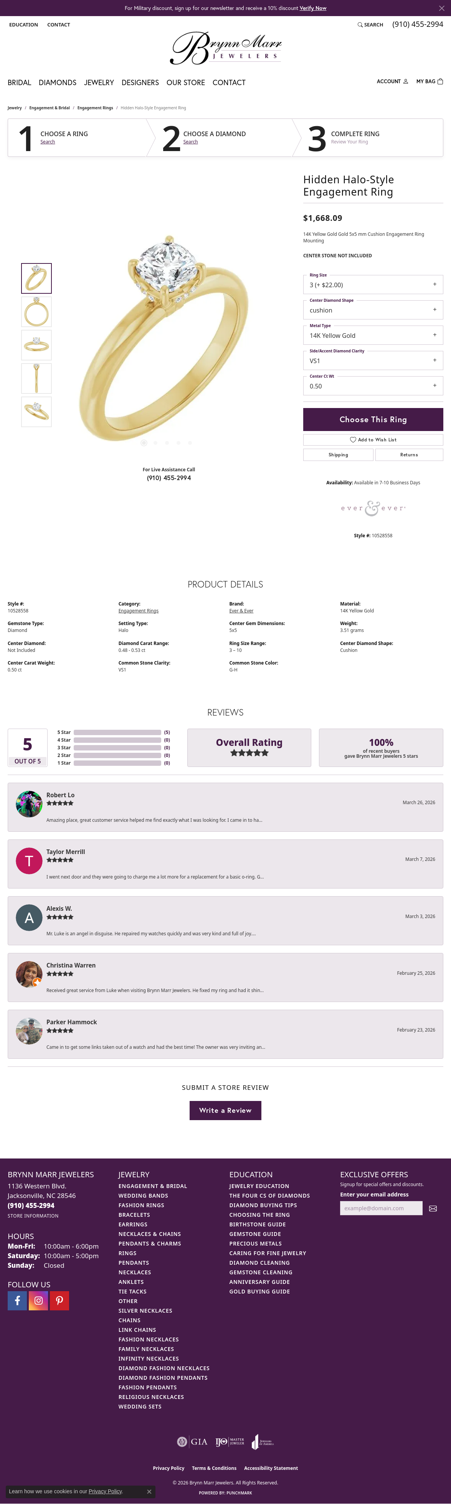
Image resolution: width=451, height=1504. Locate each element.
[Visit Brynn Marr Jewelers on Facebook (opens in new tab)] (17, 1300)
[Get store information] (33, 1216)
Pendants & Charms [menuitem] (150, 1243)
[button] (23, 24)
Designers (140, 82)
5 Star (64, 732)
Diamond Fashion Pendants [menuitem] (163, 1377)
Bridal (19, 82)
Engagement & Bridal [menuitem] (153, 1186)
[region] (167, 345)
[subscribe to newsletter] (433, 1208)
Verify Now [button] (313, 8)
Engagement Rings (95, 107)
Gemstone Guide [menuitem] (255, 1233)
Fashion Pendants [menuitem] (148, 1387)
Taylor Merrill (65, 852)
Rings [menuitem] (128, 1253)
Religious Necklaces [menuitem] (151, 1396)
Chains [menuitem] (130, 1320)
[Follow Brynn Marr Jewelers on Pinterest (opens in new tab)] (59, 1300)
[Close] (441, 8)
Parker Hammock (71, 1022)
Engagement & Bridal (50, 107)
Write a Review (225, 1110)
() (167, 732)
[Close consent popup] (149, 1491)
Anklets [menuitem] (131, 1281)
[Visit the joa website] (263, 1441)
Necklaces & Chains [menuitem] (150, 1233)
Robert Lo (60, 795)
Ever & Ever (242, 610)
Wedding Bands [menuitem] (144, 1195)
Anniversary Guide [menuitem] (260, 1281)
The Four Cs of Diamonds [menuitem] (270, 1195)
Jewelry (99, 82)
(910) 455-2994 (169, 478)
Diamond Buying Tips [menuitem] (263, 1205)
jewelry (15, 107)
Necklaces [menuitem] (135, 1272)
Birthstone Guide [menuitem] (258, 1224)
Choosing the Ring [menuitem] (260, 1214)
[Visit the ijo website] (229, 1441)
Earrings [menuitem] (133, 1224)
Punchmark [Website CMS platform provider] (239, 1493)
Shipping (338, 454)
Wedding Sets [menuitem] (140, 1406)
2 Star (64, 755)
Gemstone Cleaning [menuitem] (261, 1272)
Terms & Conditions (214, 1468)
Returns (409, 454)
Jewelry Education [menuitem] (260, 1186)
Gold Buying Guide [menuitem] (260, 1291)
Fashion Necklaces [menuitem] (149, 1339)
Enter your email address (374, 1194)
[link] (58, 24)
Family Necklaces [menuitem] (146, 1349)
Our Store (186, 82)
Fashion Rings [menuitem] (141, 1205)
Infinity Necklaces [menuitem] (149, 1358)
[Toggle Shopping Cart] (429, 81)
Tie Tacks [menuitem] (133, 1291)
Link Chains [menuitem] (137, 1329)
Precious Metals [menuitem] (256, 1243)
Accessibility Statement (271, 1468)
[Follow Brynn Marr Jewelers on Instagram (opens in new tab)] (38, 1300)
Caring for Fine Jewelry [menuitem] (268, 1253)
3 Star (64, 747)
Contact (229, 82)
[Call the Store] (31, 1205)
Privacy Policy (169, 1468)
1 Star (64, 763)
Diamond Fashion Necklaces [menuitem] (164, 1368)
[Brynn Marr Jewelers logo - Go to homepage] (225, 48)
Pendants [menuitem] (134, 1262)
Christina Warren (71, 965)
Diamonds (57, 82)
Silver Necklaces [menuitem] (145, 1310)
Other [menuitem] (128, 1301)
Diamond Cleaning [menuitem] (260, 1262)
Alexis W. (59, 908)
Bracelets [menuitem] (134, 1214)
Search (48, 142)
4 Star (64, 740)
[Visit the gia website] (192, 1441)
